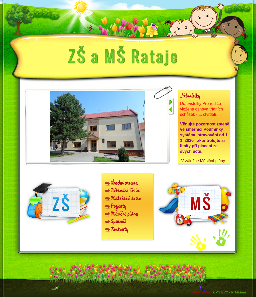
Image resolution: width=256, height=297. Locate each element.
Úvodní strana (124, 183)
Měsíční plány (124, 214)
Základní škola (125, 190)
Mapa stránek (202, 292)
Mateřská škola (126, 198)
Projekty (118, 206)
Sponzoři (118, 221)
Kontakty (120, 229)
